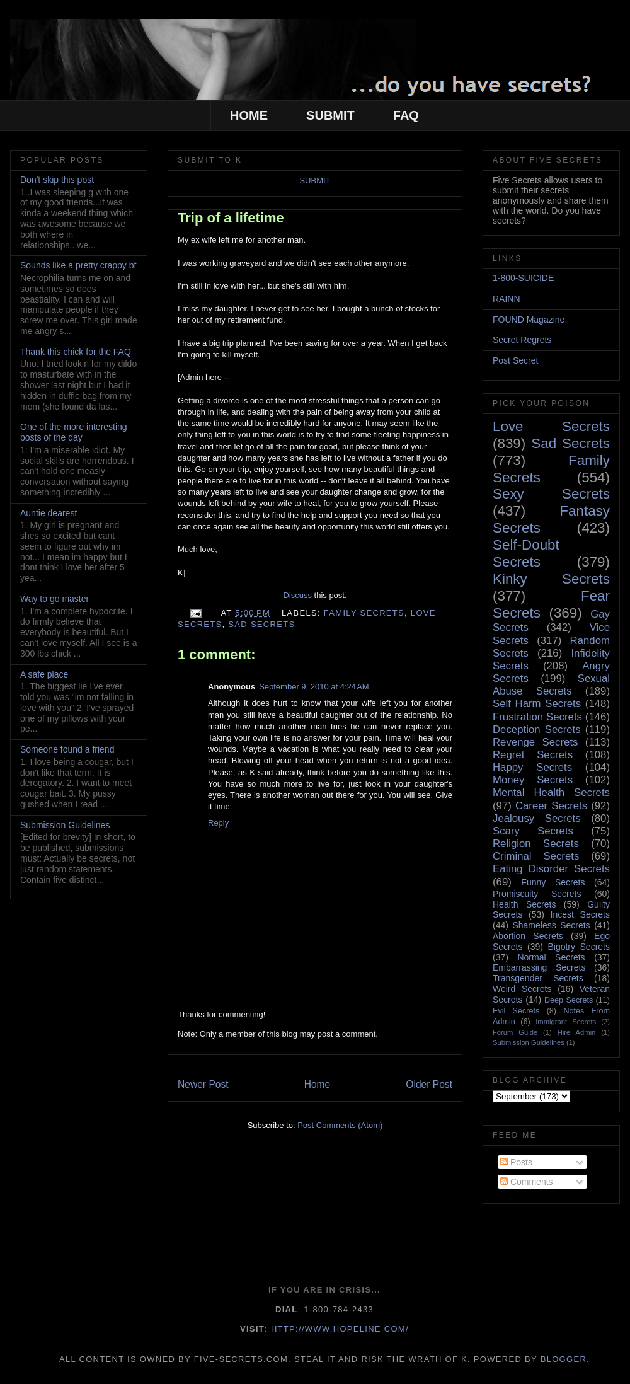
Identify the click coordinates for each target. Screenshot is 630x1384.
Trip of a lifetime (231, 218)
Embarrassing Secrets (539, 967)
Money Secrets (533, 780)
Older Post (429, 1084)
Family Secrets (364, 613)
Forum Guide (515, 1032)
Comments (526, 1182)
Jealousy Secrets (537, 818)
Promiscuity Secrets (537, 894)
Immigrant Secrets (566, 1021)
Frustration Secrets (537, 717)
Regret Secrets (533, 755)
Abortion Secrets (528, 936)
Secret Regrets (522, 340)
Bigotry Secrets (578, 947)
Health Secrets (524, 904)
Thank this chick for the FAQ (75, 352)
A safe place (44, 674)
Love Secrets (551, 426)
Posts (516, 1162)
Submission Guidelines (65, 825)
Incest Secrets (580, 914)
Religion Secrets (536, 844)
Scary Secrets (533, 831)
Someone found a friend (67, 749)
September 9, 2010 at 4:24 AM (314, 686)
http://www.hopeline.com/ (340, 1329)
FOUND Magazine (528, 319)
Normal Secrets (551, 957)
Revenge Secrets (535, 742)
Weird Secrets (522, 989)
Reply (218, 823)
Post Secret (515, 360)
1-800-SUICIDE (523, 278)
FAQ (406, 115)
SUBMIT (330, 115)
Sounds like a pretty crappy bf (78, 265)
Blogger (564, 1359)
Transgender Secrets (538, 978)
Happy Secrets (532, 767)
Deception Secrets (537, 729)
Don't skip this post (57, 180)
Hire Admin (577, 1032)
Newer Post (203, 1084)
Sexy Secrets (551, 494)
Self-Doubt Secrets (526, 553)
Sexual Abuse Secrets (551, 684)
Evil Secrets (516, 1010)
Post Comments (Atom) (339, 1125)
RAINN (506, 299)
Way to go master (54, 599)
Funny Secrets (553, 882)
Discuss (297, 595)
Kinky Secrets (551, 579)
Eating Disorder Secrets (551, 869)
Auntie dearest (48, 513)
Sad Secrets (261, 624)
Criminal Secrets (536, 856)
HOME (249, 115)
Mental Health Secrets (551, 793)
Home (317, 1084)
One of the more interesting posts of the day (73, 432)
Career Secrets (551, 806)
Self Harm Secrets (537, 704)
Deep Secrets (568, 1000)
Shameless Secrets (551, 925)
